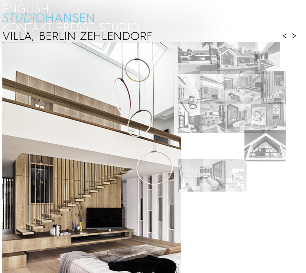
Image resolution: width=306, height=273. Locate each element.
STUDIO (119, 26)
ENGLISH (25, 8)
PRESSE (76, 26)
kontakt (27, 26)
